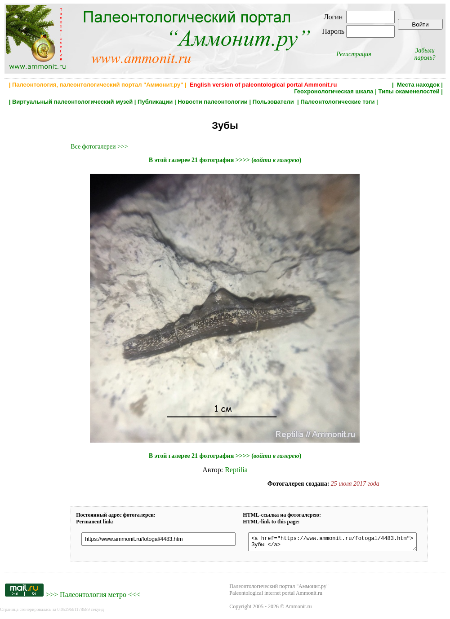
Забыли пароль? (424, 54)
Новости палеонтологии (213, 101)
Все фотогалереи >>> (99, 146)
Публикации (155, 101)
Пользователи (274, 101)
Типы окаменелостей (408, 91)
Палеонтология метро (93, 597)
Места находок (418, 84)
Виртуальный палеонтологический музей (72, 101)
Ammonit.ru (298, 609)
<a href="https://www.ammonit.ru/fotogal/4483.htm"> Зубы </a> (341, 543)
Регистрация (353, 54)
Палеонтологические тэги (337, 101)
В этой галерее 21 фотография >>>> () (225, 160)
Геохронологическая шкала (333, 91)
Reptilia (236, 470)
